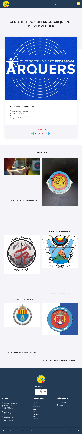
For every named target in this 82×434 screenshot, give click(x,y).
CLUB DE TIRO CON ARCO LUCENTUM (60, 231)
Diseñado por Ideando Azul (73, 431)
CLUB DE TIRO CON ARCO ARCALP (60, 293)
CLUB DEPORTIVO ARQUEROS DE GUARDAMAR (22, 352)
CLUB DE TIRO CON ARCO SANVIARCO (22, 299)
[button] (55, 4)
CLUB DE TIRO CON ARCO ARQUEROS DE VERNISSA (22, 200)
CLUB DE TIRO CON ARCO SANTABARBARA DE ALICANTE (59, 360)
